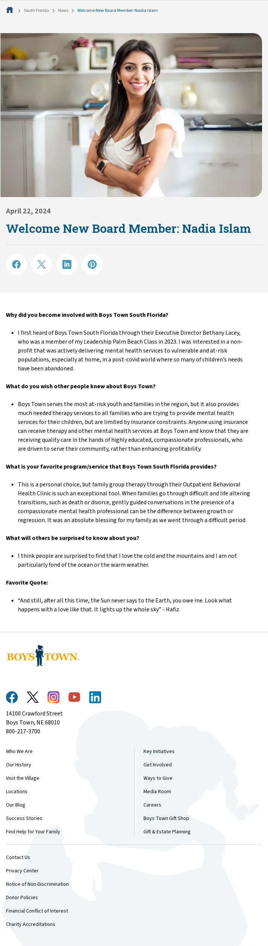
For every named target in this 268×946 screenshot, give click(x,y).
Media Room (157, 791)
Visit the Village (22, 778)
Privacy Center (22, 871)
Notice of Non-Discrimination (37, 884)
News (63, 10)
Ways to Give (157, 778)
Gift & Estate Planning (167, 832)
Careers (152, 805)
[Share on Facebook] (16, 264)
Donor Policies (22, 897)
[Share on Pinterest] (92, 264)
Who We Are (19, 751)
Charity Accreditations (30, 924)
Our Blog (15, 805)
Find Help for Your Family (33, 832)
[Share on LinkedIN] (66, 264)
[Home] (10, 10)
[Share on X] (41, 264)
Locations (17, 791)
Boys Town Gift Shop (166, 818)
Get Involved (157, 765)
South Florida (36, 10)
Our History (18, 765)
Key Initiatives (159, 751)
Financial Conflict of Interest (37, 911)
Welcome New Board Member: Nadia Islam (117, 10)
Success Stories (24, 818)
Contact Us (18, 857)
